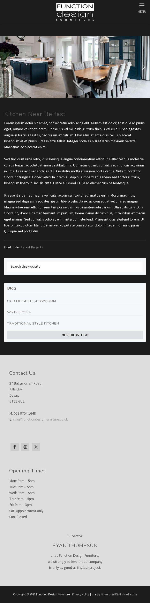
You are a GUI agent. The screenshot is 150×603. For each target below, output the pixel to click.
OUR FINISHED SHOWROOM (31, 301)
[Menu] (142, 7)
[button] (6, 67)
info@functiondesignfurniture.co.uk (40, 419)
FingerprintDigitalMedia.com (119, 594)
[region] (75, 67)
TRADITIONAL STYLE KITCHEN (33, 323)
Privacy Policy (80, 594)
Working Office (19, 312)
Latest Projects (32, 247)
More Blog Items (75, 335)
